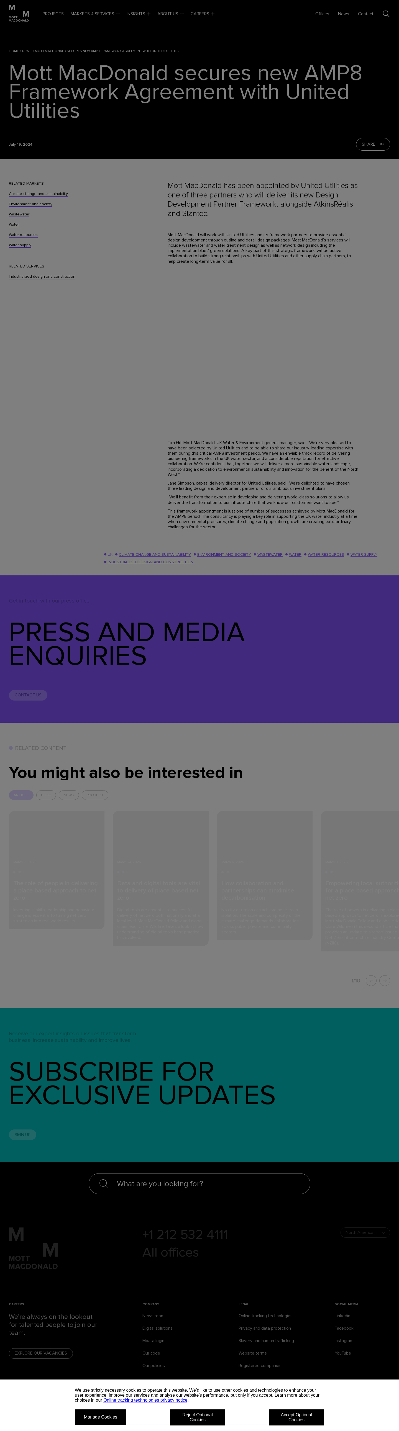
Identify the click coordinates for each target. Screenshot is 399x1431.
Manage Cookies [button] (100, 1417)
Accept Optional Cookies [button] (296, 1417)
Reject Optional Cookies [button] (197, 1417)
